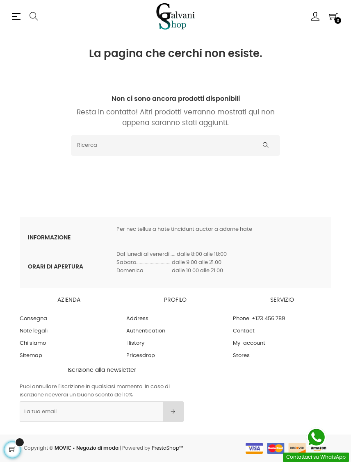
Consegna (33, 318)
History (135, 343)
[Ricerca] (175, 145)
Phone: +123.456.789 (259, 318)
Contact (244, 331)
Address (137, 318)
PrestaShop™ (167, 448)
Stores (241, 355)
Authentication (145, 331)
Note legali (34, 331)
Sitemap (31, 355)
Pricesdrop (140, 355)
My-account (249, 343)
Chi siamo (33, 343)
